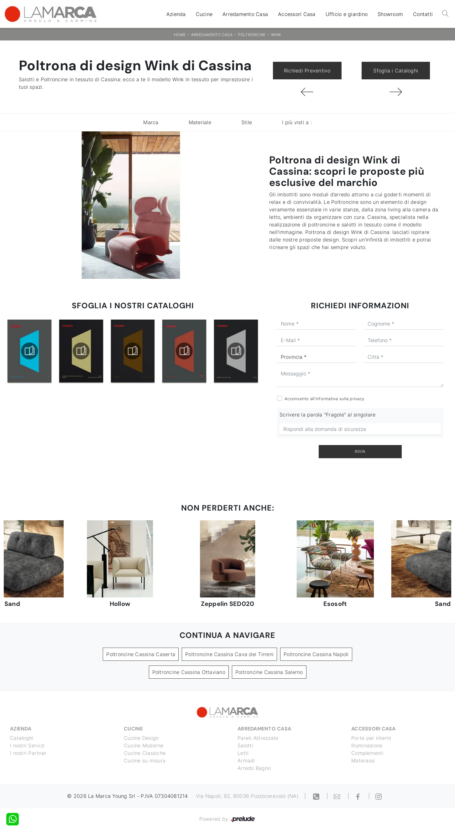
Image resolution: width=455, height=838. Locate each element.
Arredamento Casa (245, 14)
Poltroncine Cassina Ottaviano (188, 672)
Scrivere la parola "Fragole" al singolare (327, 414)
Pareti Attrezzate (258, 738)
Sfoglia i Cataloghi (395, 70)
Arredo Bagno (254, 768)
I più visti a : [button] (297, 122)
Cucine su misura (144, 760)
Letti (243, 753)
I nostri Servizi (27, 745)
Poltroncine (252, 34)
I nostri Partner (28, 753)
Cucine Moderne (144, 745)
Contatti (423, 14)
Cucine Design (141, 738)
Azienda (176, 14)
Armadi (246, 760)
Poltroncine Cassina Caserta (140, 654)
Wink (276, 34)
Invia (360, 451)
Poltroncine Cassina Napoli (316, 654)
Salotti (245, 745)
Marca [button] (150, 122)
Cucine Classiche (144, 753)
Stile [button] (246, 122)
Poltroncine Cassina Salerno (269, 672)
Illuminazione (366, 745)
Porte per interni (371, 738)
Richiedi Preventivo (307, 70)
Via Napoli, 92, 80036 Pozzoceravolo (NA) (247, 796)
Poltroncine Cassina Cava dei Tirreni (229, 654)
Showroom (390, 14)
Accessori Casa (297, 14)
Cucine (204, 14)
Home (180, 34)
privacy (357, 398)
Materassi (363, 760)
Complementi (367, 753)
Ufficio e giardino (347, 14)
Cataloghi (21, 738)
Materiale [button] (200, 122)
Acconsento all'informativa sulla (324, 398)
